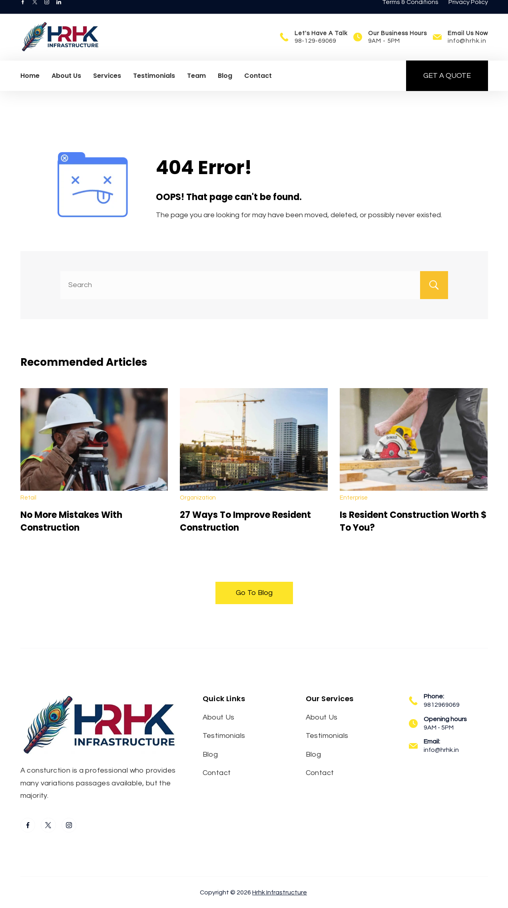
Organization (198, 498)
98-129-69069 (315, 51)
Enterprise (354, 498)
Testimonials (154, 85)
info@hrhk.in (467, 51)
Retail (28, 498)
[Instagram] (46, 12)
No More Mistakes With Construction (71, 521)
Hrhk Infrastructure (279, 892)
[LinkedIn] (58, 12)
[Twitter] (34, 12)
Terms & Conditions (410, 12)
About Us (66, 85)
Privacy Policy (468, 12)
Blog (225, 85)
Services (107, 85)
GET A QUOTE (447, 85)
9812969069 (442, 705)
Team (196, 85)
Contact (258, 85)
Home (30, 85)
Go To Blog (254, 593)
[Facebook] (22, 12)
